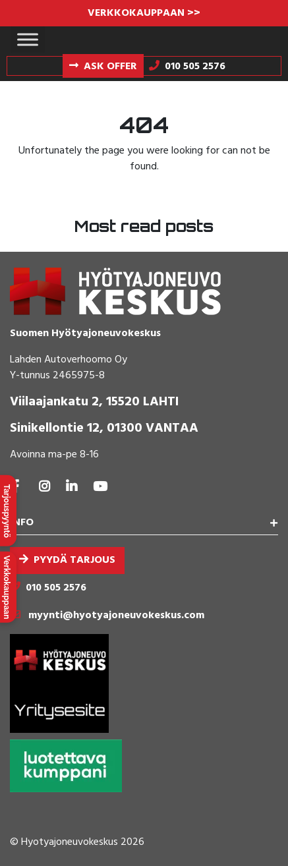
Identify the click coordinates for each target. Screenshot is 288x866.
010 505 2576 (56, 587)
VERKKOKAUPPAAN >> (144, 13)
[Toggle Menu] (27, 39)
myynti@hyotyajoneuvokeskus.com (116, 615)
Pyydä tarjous (74, 560)
